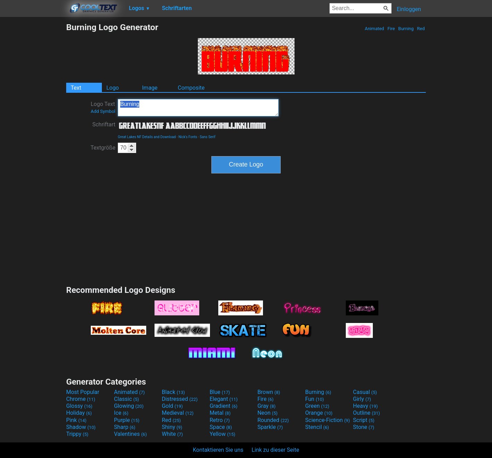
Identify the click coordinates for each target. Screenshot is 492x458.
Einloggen (409, 9)
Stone (363, 427)
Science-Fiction (327, 420)
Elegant (224, 399)
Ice (121, 413)
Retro (220, 420)
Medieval (178, 413)
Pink (76, 420)
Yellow (222, 434)
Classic (126, 399)
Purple (126, 420)
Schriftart (103, 124)
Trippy (77, 434)
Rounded (273, 420)
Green (317, 406)
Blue (220, 392)
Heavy (365, 406)
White (172, 434)
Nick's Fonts (187, 137)
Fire (391, 28)
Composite (191, 87)
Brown (268, 392)
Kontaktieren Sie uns (218, 450)
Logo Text (103, 107)
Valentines (130, 434)
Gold (172, 406)
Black (173, 392)
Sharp (124, 427)
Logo (112, 87)
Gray (266, 406)
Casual (365, 392)
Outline (366, 413)
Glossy (79, 406)
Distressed (179, 399)
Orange (319, 413)
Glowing (128, 406)
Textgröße (102, 147)
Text (76, 87)
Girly (362, 399)
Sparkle (270, 427)
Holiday (79, 413)
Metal (220, 413)
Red (421, 28)
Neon (267, 413)
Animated (374, 28)
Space (221, 427)
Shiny (172, 427)
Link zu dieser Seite (275, 450)
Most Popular (82, 392)
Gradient (223, 406)
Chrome (80, 399)
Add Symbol (103, 111)
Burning (406, 28)
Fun (314, 399)
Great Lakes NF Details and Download (147, 137)
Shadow (81, 427)
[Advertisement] (33, 126)
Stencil (317, 427)
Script (364, 420)
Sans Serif (208, 137)
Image (150, 87)
